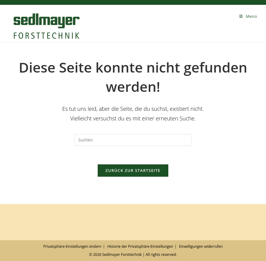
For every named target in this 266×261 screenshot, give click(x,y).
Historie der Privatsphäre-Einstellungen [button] (140, 246)
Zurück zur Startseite (133, 170)
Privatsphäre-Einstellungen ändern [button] (72, 246)
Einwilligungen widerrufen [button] (201, 246)
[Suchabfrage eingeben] (133, 140)
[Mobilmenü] (248, 16)
